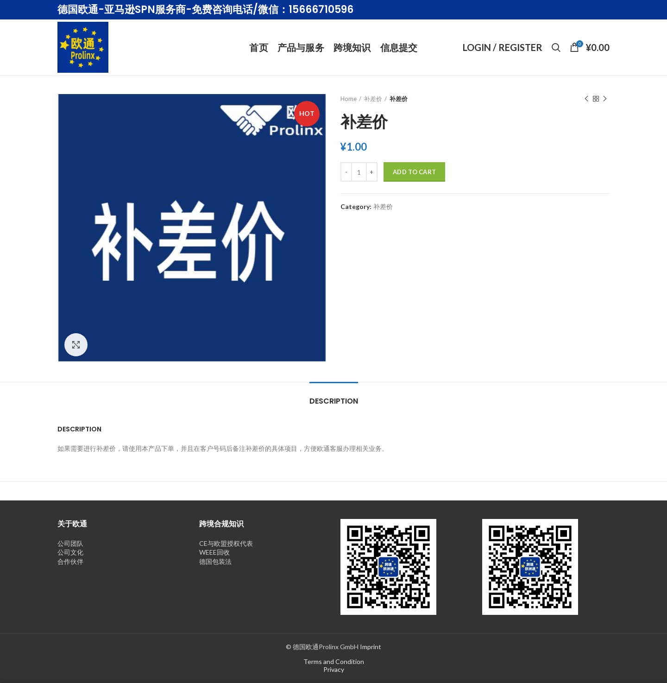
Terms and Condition (333, 661)
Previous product (586, 98)
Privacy (333, 669)
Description (333, 401)
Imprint (370, 647)
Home (348, 98)
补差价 (373, 98)
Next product (605, 98)
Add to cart (414, 172)
